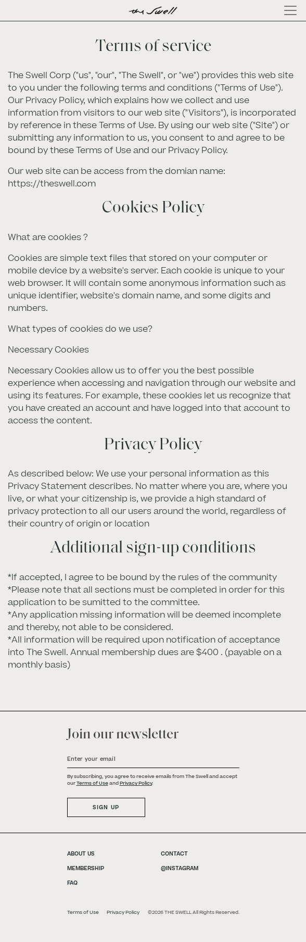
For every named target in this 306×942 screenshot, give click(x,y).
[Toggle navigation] (287, 10)
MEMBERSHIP (85, 868)
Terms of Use (92, 783)
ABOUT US (81, 854)
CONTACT (174, 854)
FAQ (72, 883)
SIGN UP (106, 807)
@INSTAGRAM (179, 868)
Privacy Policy (136, 783)
